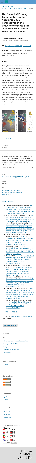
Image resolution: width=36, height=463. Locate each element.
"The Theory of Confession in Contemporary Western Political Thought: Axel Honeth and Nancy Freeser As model (20, 291)
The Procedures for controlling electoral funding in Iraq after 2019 (20, 258)
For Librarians (7, 417)
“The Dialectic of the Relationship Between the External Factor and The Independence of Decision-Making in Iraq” (19, 226)
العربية (5, 397)
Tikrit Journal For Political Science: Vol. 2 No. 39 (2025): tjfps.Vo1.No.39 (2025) (18, 306)
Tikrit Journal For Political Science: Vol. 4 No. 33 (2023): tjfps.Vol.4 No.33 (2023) (20, 212)
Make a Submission (10, 325)
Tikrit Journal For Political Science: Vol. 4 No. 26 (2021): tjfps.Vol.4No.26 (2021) (19, 296)
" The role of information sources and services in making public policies (20, 238)
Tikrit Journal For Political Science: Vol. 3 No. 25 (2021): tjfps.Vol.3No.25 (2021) (17, 261)
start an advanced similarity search (22, 316)
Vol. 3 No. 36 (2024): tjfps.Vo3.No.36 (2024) (14, 8)
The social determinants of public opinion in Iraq (19, 217)
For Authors (6, 414)
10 (16, 312)
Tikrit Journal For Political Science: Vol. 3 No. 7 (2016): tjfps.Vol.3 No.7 (20, 253)
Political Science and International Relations (15, 341)
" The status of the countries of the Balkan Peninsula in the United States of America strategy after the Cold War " (20, 280)
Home (3, 6)
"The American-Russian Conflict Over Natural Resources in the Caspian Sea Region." (19, 207)
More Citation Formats (9, 167)
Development (6, 194)
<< (2, 312)
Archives (10, 6)
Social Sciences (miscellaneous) (12, 192)
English (5, 364)
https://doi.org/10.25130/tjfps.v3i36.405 (18, 46)
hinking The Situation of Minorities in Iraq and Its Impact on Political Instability (19, 269)
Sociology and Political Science (12, 190)
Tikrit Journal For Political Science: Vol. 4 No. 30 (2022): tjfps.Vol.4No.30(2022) (18, 284)
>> (19, 312)
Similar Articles (8, 202)
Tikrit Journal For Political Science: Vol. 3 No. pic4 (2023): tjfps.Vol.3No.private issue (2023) (20, 231)
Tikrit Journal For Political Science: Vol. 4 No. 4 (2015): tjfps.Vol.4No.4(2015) (17, 273)
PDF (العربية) (8, 138)
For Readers (6, 411)
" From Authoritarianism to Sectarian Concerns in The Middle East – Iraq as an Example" (19, 248)
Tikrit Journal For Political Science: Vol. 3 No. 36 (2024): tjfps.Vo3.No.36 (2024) (20, 220)
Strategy (5, 347)
